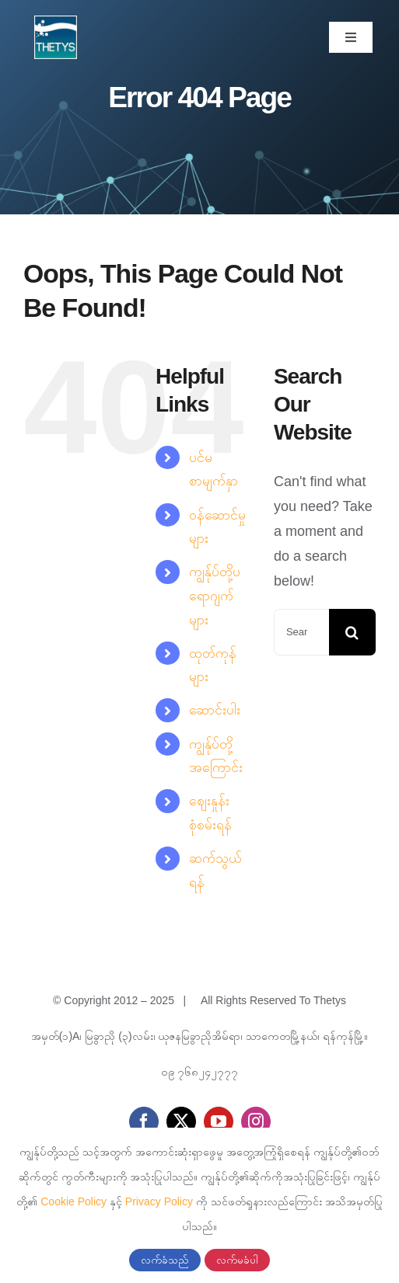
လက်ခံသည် (165, 1260)
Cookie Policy (73, 1201)
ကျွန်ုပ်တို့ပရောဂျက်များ (214, 595)
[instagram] (256, 1121)
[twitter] (181, 1121)
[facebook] (144, 1121)
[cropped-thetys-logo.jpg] (56, 22)
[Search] (352, 632)
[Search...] (301, 632)
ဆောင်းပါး (214, 710)
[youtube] (218, 1121)
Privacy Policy (159, 1201)
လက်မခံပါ (237, 1260)
